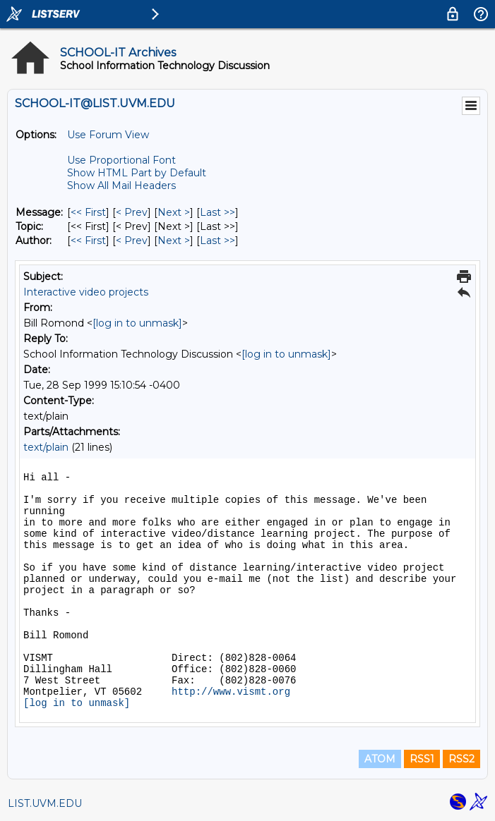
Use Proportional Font (121, 160)
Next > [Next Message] (173, 212)
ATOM (379, 759)
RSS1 (422, 759)
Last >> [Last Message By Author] (217, 240)
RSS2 (461, 759)
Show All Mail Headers (121, 185)
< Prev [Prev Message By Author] (132, 240)
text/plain (45, 447)
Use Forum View (108, 134)
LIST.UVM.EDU (45, 803)
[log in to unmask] (137, 323)
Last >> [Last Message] (217, 212)
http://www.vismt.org (231, 692)
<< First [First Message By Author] (88, 240)
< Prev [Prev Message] (132, 212)
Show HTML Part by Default (136, 172)
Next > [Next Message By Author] (173, 240)
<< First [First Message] (88, 212)
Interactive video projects (85, 292)
